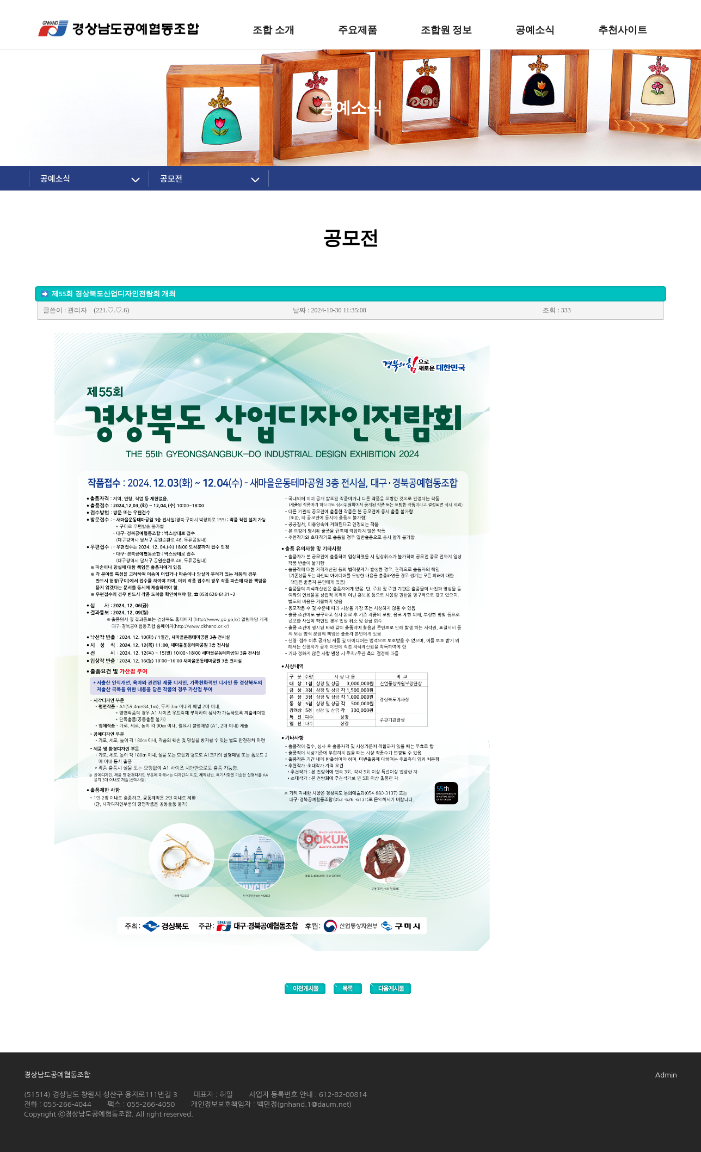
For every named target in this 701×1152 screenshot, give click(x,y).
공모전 (171, 178)
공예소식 (55, 178)
